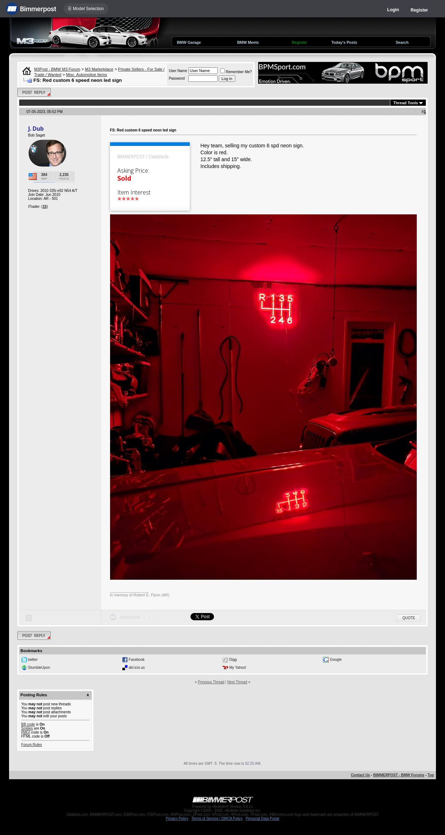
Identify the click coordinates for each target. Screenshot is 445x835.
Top (431, 775)
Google (335, 660)
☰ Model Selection (86, 8)
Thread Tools (405, 103)
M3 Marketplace (99, 69)
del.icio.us (136, 668)
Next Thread (237, 682)
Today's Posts (344, 42)
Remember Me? (236, 72)
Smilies (27, 728)
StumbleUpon (39, 668)
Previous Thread (211, 682)
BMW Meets (248, 42)
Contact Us (360, 775)
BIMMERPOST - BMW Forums (398, 775)
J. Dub (36, 129)
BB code (28, 724)
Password (177, 78)
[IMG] (25, 732)
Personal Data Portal (262, 819)
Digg (233, 660)
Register (419, 10)
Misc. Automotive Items (86, 74)
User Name (178, 71)
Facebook (136, 660)
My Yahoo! (237, 668)
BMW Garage (189, 42)
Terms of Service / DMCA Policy (217, 819)
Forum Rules (31, 745)
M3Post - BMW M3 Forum (57, 69)
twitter (33, 660)
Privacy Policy (177, 819)
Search (402, 42)
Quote (408, 618)
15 (45, 207)
